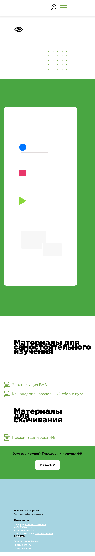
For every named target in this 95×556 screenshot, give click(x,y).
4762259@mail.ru (44, 534)
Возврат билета (22, 549)
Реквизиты (20, 537)
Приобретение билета (26, 541)
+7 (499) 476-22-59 (35, 525)
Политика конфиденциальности (29, 514)
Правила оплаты (22, 545)
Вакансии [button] (21, 526)
